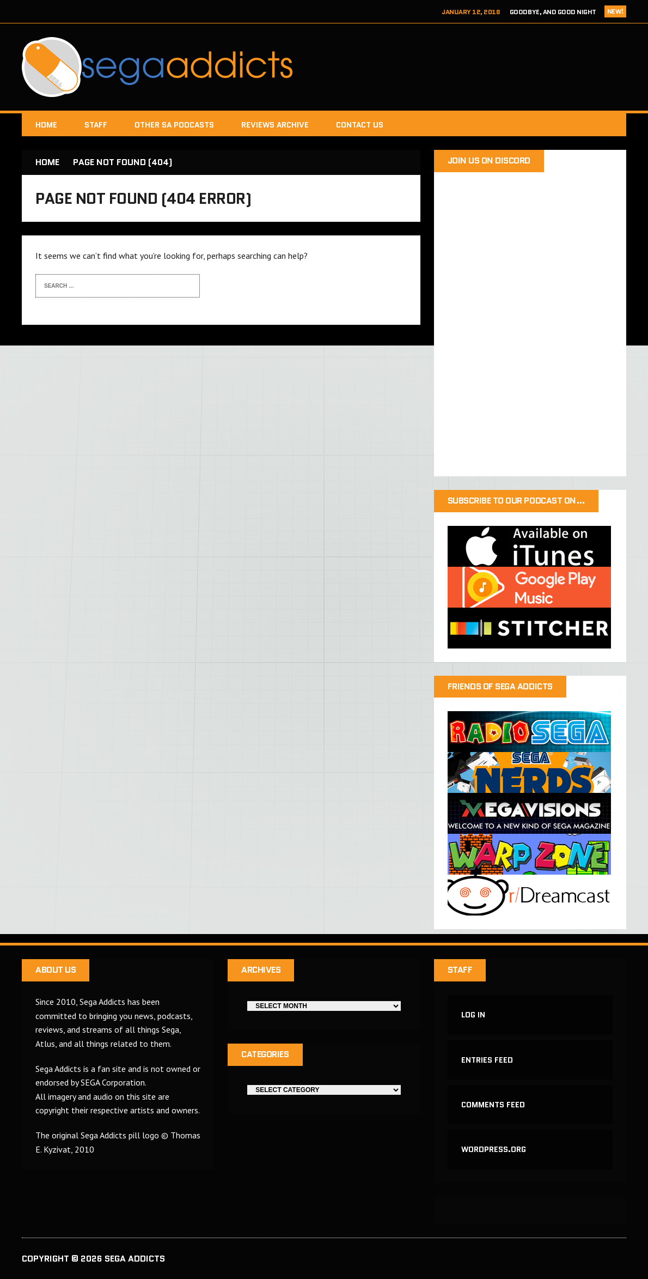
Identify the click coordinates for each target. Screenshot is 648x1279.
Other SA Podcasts (174, 124)
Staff (95, 124)
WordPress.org (493, 1149)
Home (46, 124)
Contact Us (359, 124)
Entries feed (487, 1059)
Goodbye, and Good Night (553, 11)
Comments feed (493, 1104)
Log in (473, 1014)
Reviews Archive (275, 124)
